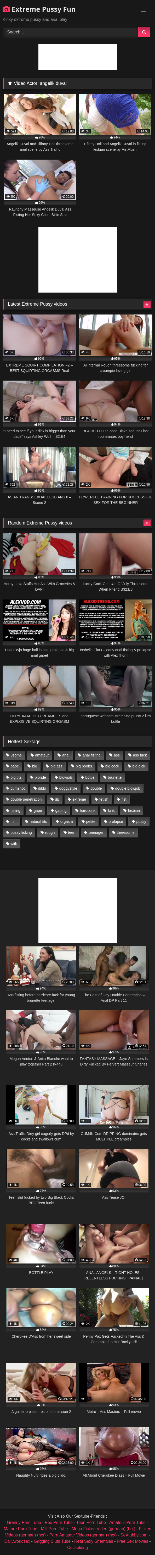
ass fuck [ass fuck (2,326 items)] (140, 755)
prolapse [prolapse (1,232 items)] (116, 821)
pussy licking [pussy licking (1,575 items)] (21, 832)
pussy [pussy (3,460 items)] (141, 821)
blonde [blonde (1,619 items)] (40, 777)
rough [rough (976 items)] (50, 832)
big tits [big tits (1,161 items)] (15, 777)
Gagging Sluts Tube (52, 1541)
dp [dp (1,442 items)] (57, 799)
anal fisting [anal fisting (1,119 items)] (92, 755)
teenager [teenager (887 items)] (96, 832)
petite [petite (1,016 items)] (90, 821)
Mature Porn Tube (20, 1529)
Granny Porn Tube (24, 1522)
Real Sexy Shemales (93, 1541)
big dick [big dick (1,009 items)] (138, 766)
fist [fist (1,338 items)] (124, 799)
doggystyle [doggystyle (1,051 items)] (68, 788)
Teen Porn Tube (91, 1522)
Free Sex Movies (132, 1541)
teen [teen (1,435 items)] (71, 832)
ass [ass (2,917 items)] (117, 755)
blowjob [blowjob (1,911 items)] (65, 777)
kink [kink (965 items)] (111, 810)
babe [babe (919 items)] (14, 766)
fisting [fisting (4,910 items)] (15, 810)
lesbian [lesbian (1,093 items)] (134, 810)
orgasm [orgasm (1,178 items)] (66, 821)
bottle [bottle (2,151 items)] (89, 777)
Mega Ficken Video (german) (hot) (103, 1529)
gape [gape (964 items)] (38, 810)
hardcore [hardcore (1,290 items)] (87, 810)
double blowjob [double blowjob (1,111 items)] (127, 788)
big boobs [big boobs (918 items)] (84, 766)
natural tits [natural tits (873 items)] (38, 821)
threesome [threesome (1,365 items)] (126, 832)
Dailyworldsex (17, 1541)
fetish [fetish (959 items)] (103, 799)
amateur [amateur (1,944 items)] (42, 755)
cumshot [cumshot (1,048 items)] (17, 788)
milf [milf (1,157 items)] (13, 821)
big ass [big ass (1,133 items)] (56, 766)
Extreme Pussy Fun (39, 9)
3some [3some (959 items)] (16, 755)
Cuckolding (77, 1547)
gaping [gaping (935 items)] (61, 810)
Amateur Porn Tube (127, 1522)
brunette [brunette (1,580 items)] (115, 777)
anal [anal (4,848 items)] (65, 755)
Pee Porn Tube (59, 1522)
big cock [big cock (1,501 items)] (112, 766)
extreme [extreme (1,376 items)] (79, 799)
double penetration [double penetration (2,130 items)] (26, 799)
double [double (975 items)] (96, 788)
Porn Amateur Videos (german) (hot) (83, 1535)
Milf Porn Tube (54, 1529)
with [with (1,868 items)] (13, 844)
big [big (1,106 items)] (34, 766)
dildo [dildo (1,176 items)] (42, 788)
